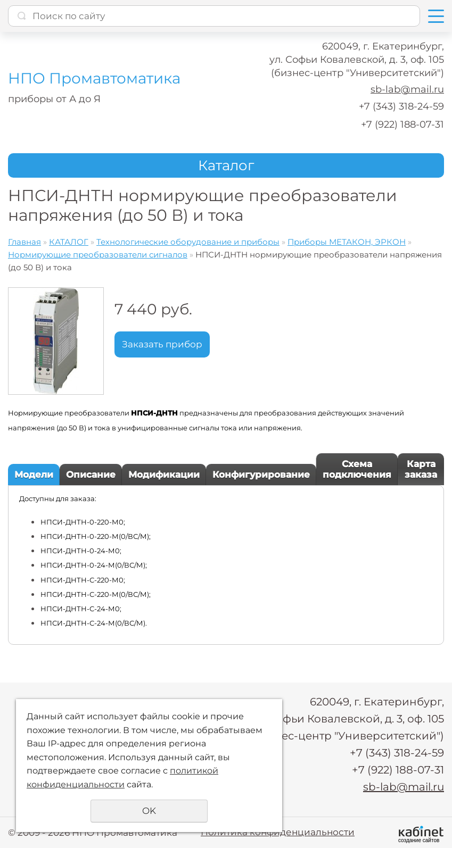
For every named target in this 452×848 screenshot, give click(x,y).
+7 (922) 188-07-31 (402, 124)
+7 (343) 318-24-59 (401, 106)
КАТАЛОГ (68, 242)
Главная (24, 242)
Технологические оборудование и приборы (188, 242)
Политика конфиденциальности (278, 832)
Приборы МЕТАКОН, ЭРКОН (346, 242)
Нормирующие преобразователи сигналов (97, 255)
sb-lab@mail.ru (407, 89)
